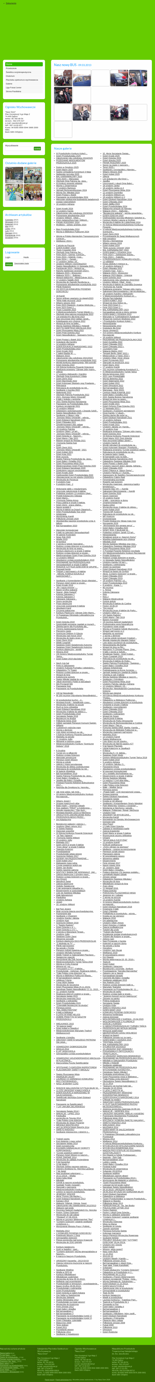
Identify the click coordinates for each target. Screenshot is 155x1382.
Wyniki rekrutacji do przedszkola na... (120, 445)
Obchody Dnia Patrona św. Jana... (72, 181)
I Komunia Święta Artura (67, 500)
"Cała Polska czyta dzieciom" (116, 1079)
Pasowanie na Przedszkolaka (69, 688)
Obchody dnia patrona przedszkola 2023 (74, 314)
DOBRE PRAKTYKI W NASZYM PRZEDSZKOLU (71, 1018)
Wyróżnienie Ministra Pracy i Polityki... (73, 1226)
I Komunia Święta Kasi (66, 443)
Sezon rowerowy (110, 496)
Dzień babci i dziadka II (113, 1306)
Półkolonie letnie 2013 (113, 1203)
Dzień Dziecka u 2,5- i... (67, 930)
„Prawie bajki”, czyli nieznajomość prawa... (122, 792)
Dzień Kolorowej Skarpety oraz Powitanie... (76, 383)
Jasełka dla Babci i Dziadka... (69, 780)
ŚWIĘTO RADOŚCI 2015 (114, 1008)
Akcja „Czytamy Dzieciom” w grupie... (120, 574)
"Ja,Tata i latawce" (64, 835)
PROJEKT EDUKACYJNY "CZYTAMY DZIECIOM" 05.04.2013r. (120, 1241)
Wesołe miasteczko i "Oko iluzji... (71, 810)
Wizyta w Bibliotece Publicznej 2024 (72, 232)
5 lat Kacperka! (63, 1162)
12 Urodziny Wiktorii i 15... (115, 686)
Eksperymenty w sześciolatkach (70, 890)
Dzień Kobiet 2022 (111, 383)
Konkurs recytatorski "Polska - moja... (120, 1279)
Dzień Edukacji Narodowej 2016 (117, 907)
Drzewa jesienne (110, 794)
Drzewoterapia (109, 519)
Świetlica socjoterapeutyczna (18, 72)
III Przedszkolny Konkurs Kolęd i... (72, 153)
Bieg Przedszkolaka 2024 (68, 229)
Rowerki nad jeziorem (113, 482)
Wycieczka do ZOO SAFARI (69, 1242)
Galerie (9, 84)
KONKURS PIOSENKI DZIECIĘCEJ (119, 1012)
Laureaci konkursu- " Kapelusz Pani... (120, 1300)
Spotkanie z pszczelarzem (115, 707)
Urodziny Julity (63, 934)
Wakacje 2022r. (63, 356)
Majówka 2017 (63, 842)
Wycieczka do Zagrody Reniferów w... (73, 282)
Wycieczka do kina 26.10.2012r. (70, 1279)
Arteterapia (61, 514)
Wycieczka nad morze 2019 (69, 636)
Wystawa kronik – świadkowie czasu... (73, 702)
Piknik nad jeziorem (65, 946)
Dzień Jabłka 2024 (111, 204)
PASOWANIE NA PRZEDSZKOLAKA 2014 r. (123, 1058)
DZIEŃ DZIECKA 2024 (113, 215)
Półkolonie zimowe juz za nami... (118, 1037)
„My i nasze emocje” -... (67, 587)
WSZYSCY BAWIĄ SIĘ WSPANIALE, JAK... (76, 872)
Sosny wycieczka (64, 601)
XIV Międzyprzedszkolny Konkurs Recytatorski (124, 553)
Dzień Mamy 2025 (64, 169)
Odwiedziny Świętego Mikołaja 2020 (119, 461)
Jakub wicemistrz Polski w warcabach (73, 681)
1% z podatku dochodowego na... (118, 773)
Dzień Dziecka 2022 (65, 365)
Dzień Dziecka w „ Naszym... (69, 436)
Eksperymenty (109, 861)
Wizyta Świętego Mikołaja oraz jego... (120, 544)
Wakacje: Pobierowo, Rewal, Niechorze (121, 810)
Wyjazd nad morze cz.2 (113, 631)
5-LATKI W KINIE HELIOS (68, 1014)
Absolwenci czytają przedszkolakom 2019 (75, 560)
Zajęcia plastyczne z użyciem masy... (73, 874)
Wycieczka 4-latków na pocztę (70, 705)
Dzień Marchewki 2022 (66, 381)
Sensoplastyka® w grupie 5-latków (72, 564)
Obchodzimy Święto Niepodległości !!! (120, 1081)
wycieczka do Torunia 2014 (68, 1118)
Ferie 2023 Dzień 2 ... (66, 307)
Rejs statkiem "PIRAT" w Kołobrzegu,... (74, 808)
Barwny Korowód (110, 620)
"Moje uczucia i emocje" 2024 (116, 248)
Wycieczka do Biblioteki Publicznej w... (120, 730)
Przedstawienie (63, 851)
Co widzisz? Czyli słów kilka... (116, 780)
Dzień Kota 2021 (64, 454)
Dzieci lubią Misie (64, 1178)
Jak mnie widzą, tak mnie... (68, 792)
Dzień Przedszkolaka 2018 (68, 714)
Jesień (59, 902)
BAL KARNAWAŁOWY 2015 (116, 1044)
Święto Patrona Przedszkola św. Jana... (74, 459)
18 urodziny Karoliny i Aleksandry (118, 294)
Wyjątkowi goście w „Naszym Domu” (119, 537)
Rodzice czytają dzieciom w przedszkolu (74, 546)
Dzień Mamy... (62, 498)
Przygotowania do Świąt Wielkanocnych (121, 236)
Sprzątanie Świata (111, 1003)
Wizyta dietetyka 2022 (113, 379)
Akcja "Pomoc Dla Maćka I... (69, 1196)
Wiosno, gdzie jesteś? (113, 1249)
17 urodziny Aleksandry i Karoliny (71, 374)
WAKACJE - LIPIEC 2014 (68, 1113)
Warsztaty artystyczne (66, 757)
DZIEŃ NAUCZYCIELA (113, 1286)
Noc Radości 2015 (111, 982)
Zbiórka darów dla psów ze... (116, 415)
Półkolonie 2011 (63, 1332)
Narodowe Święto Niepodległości (118, 1187)
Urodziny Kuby (109, 1005)
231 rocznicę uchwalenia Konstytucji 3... (121, 369)
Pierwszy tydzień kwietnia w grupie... (73, 950)
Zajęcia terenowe (111, 1017)
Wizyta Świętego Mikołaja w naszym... (120, 677)
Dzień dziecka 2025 (112, 160)
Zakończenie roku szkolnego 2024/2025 (74, 158)
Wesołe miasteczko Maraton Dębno (119, 640)
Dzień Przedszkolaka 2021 (115, 422)
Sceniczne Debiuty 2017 (67, 856)
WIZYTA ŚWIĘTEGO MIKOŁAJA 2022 (73, 328)
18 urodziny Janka (111, 185)
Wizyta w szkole (63, 762)
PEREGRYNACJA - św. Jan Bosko (118, 1205)
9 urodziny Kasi (63, 482)
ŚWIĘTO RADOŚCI (65, 1129)
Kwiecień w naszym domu (115, 943)
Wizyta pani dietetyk (112, 693)
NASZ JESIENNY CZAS (67, 1084)
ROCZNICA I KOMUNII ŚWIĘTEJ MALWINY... (124, 1120)
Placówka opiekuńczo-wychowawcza (22, 80)
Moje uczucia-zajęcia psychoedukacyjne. (75, 911)
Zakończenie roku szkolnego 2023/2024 (74, 213)
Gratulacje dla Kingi (112, 328)
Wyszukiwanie (11, 145)
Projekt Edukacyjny (111, 555)
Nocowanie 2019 (110, 523)
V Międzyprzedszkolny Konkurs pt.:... (120, 296)
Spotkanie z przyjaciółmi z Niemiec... (119, 169)
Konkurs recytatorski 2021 (68, 406)
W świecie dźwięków (65, 771)
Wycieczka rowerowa (112, 1221)
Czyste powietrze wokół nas (69, 865)
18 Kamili (60, 296)
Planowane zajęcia (111, 854)
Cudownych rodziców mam (68, 727)
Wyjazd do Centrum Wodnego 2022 (119, 319)
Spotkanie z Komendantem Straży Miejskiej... (77, 580)
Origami (106, 838)
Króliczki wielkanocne (112, 845)
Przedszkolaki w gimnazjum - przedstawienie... (77, 1284)
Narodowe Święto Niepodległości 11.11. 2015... (78, 989)
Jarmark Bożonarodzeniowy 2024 (71, 190)
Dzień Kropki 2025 (111, 156)
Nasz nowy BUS (110, 1251)
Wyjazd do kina (63, 675)
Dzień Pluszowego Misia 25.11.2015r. (73, 987)
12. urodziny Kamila (65, 991)
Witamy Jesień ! (63, 801)
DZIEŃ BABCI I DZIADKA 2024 (117, 252)
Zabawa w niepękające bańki (116, 828)
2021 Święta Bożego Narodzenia (71, 401)
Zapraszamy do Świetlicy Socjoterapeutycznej (124, 475)
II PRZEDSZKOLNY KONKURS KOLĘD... (122, 259)
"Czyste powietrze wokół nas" (69, 1153)
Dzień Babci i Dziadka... (114, 870)
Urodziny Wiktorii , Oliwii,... (68, 218)
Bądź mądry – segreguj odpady (70, 805)
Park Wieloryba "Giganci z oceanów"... (120, 805)
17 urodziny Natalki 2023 (67, 280)
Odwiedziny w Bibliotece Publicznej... (120, 700)
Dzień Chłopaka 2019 (113, 576)
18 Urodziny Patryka (65, 429)
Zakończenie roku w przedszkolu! (118, 1288)
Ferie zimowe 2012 (65, 1306)
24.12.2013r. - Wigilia (66, 1176)
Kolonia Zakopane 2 (65, 594)
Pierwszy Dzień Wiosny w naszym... (72, 1155)
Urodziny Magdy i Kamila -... (116, 1258)
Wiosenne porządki (65, 939)
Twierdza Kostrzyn (64, 849)
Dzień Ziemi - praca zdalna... (69, 505)
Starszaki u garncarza (66, 1187)
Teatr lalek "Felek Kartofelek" (116, 1265)
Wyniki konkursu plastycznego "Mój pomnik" (76, 362)
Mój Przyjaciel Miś (64, 684)
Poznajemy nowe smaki (113, 626)
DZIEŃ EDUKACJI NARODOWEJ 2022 (74, 346)
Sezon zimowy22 (110, 330)
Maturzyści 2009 (63, 1323)
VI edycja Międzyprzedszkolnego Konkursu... (123, 1143)
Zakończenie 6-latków (113, 718)
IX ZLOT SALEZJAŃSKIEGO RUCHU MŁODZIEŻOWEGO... (120, 1105)
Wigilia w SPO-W (64, 1272)
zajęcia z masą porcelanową (69, 764)
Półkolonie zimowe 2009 (114, 1323)
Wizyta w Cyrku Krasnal (67, 964)
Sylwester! (107, 1268)
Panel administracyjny (64, 1380)
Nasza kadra (5, 1353)
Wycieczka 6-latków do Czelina (117, 603)
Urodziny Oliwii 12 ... (112, 613)
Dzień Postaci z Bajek (66, 195)
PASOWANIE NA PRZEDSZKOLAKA (73, 562)
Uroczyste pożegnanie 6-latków (70, 606)
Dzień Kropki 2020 (64, 473)
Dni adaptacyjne (110, 920)
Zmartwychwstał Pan (112, 502)
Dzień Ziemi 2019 (64, 640)
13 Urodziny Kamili (111, 737)
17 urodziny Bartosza (66, 188)
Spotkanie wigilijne (111, 1173)
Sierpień (8, 233)
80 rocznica (108, 587)
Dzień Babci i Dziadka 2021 (68, 461)
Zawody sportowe (111, 1228)
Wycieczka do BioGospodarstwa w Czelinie (122, 723)
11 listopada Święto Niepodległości (119, 560)
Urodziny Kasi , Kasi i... (113, 271)
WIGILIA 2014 (62, 1049)
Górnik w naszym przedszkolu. (70, 1182)
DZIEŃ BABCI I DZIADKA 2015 (117, 1040)
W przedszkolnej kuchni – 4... (69, 700)
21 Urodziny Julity (64, 739)
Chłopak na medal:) (112, 1099)
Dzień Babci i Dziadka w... (68, 778)
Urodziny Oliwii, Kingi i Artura (116, 358)
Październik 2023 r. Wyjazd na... (71, 268)
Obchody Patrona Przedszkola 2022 (72, 395)
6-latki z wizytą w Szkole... (115, 652)
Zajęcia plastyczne (64, 883)
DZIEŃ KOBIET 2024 (66, 248)
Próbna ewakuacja (111, 1001)
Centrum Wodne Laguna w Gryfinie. (119, 220)
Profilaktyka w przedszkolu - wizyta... (119, 913)
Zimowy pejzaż (109, 877)
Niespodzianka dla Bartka (114, 645)
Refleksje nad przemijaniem (69, 1281)
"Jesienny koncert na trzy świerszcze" (120, 996)
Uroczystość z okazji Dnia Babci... (118, 183)
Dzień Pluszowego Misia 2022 (70, 330)
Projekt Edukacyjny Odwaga (69, 496)
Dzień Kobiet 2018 (111, 760)
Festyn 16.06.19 (110, 606)
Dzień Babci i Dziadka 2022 (115, 395)
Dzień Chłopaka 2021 (66, 422)
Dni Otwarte (108, 957)
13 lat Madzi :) (62, 1164)
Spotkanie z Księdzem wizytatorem (119, 411)
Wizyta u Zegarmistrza (66, 185)
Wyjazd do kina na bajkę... (68, 323)
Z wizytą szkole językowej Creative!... (120, 638)
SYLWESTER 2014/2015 (114, 1046)
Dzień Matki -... (6, 1370)
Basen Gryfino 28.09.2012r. (68, 1286)
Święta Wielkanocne (112, 739)
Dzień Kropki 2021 (111, 424)
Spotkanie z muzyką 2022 (68, 390)
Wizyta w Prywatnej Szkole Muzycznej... (121, 629)
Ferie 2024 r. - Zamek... (67, 259)
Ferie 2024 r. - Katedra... (114, 257)
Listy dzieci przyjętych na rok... (70, 732)
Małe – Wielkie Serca (112, 787)
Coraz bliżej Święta (65, 982)
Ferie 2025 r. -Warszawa (67, 179)
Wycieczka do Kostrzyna (67, 1304)
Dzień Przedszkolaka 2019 (115, 583)
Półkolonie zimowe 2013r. (114, 1261)
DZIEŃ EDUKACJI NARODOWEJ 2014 (121, 1097)
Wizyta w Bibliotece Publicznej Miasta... (74, 975)
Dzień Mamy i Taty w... (113, 725)
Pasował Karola (63, 569)
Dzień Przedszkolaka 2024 (115, 206)
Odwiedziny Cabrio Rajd (114, 477)
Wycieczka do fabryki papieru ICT (118, 744)
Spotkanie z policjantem (114, 714)
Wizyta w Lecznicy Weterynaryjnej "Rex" (74, 1219)
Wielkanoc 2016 (110, 952)
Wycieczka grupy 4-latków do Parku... (120, 610)
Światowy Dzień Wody (113, 755)
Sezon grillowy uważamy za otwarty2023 (74, 298)
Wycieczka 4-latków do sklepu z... (71, 711)
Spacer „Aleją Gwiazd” (66, 592)
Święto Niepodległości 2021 (69, 413)
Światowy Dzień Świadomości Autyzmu (74, 645)
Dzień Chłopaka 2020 (113, 468)
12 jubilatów (108, 261)
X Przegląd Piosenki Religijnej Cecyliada (121, 551)
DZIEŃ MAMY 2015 (112, 1010)
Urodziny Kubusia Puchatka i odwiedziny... (75, 668)
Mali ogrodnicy (109, 238)
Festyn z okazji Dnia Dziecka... (117, 1212)
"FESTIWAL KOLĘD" (112, 1042)
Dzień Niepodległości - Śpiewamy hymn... (75, 335)
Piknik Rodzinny (63, 287)
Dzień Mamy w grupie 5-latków (117, 833)
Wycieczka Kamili (111, 817)
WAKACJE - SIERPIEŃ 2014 (116, 1111)
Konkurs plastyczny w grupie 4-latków (73, 551)
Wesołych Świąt (63, 881)
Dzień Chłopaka (110, 911)
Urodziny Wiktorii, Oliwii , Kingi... (117, 282)
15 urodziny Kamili (111, 498)
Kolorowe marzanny (112, 1233)
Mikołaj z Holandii (111, 1063)
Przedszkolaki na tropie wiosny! (70, 1302)
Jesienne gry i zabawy (113, 895)
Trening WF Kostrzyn (112, 512)
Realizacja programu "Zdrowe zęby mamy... (123, 289)
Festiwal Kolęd (109, 1166)
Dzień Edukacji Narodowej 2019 (117, 569)
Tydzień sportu (63, 1139)
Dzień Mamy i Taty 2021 (67, 438)
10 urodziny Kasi (110, 429)
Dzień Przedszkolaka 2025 (68, 156)
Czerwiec (9, 220)
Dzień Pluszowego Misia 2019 (116, 548)
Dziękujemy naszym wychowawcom (72, 470)
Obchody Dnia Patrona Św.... (69, 252)
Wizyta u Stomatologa (113, 241)
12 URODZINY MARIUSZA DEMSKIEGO (122, 1056)
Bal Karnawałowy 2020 (66, 526)
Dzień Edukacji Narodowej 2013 (70, 1199)
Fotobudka (61, 1116)
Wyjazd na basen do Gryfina (116, 571)
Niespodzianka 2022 (112, 326)
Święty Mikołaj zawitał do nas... (70, 679)
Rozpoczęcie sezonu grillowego (117, 835)
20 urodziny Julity (64, 840)
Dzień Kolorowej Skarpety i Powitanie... (121, 447)
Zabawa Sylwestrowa (112, 668)
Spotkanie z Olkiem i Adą (67, 415)
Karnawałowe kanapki (113, 975)
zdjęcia (106, 176)
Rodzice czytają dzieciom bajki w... (118, 985)
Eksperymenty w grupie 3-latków (118, 776)
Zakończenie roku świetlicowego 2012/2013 (76, 1205)
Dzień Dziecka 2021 (112, 434)
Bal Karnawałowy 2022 (113, 388)
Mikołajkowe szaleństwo (67, 1277)
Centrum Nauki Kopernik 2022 (116, 392)
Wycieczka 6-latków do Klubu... (117, 661)
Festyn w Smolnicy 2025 (67, 167)
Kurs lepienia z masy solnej (68, 1141)
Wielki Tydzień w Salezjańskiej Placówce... (75, 955)
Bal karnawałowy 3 (65, 1313)
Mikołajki (60, 1180)
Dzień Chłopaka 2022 (113, 344)
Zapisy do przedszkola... (9, 1357)
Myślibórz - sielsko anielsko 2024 (71, 225)
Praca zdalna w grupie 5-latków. (70, 502)
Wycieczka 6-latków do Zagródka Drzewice (122, 284)
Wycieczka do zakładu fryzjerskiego (72, 1159)
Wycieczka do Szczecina (67, 985)
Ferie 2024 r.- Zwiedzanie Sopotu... (119, 254)
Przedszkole (11, 68)
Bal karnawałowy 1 (111, 1309)
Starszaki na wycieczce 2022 (116, 362)
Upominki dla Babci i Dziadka (116, 978)
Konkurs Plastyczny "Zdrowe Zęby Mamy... (75, 613)
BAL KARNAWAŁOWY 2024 (116, 250)
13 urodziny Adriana (112, 420)
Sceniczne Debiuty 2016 (67, 923)
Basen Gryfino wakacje (66, 590)
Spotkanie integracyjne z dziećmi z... (73, 1132)
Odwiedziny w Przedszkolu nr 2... (118, 1272)
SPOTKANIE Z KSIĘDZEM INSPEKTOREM (76, 1067)
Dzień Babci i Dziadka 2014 (115, 1164)
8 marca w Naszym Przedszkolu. (71, 1256)
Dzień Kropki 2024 (64, 208)
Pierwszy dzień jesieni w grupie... (71, 583)
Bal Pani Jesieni (63, 909)
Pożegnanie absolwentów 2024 (70, 215)
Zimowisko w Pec (111, 1304)
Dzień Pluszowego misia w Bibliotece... (120, 1077)
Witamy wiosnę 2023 (65, 303)
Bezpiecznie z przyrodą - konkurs (118, 968)
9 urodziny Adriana (111, 762)
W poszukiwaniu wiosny (114, 856)
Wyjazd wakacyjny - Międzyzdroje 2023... (75, 277)
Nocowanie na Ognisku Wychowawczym (121, 819)
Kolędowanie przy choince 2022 (70, 321)
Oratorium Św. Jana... (8, 1361)
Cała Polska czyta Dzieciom (115, 785)
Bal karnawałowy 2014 (113, 1159)
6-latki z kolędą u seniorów (68, 399)
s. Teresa (107, 590)
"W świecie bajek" (64, 1026)
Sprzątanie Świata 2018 (67, 716)
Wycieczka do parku (112, 991)
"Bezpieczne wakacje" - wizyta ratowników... (123, 213)
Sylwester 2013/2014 (112, 1171)
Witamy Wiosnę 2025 (112, 172)
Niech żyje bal (62, 663)
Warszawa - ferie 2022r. (113, 390)
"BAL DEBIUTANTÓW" (66, 1010)
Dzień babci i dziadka (66, 1309)
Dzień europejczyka (65, 1146)
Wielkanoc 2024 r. (64, 241)
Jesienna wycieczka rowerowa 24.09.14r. (121, 1109)
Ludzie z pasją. (109, 1162)
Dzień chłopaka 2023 (112, 268)
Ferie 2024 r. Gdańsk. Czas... (69, 257)
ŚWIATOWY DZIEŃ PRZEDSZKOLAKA (121, 1102)
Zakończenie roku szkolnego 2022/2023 (121, 280)
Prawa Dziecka (109, 890)
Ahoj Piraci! (108, 824)
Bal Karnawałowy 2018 (66, 773)
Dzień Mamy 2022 (111, 365)
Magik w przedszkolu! (113, 1297)
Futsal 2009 (108, 1325)
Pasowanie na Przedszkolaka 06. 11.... (120, 989)
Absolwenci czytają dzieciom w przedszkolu (123, 702)
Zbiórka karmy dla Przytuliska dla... (72, 626)
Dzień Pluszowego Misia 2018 (116, 681)
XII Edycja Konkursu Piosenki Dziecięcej (121, 436)
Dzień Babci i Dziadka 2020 (115, 528)
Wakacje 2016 (109, 918)
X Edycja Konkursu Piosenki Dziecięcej (74, 734)
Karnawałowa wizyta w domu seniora (120, 312)
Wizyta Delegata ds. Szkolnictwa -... (119, 1281)
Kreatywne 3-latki (111, 909)
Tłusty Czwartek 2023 (66, 310)
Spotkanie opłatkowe (112, 1065)
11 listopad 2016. (111, 888)
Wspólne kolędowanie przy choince (119, 539)
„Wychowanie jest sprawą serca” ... (119, 525)
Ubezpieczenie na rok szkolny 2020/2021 (75, 477)
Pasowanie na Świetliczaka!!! (69, 1104)
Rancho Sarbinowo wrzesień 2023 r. (72, 271)
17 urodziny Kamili (111, 367)
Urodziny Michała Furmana (68, 952)
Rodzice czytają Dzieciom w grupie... (73, 877)
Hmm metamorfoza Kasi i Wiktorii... (72, 220)
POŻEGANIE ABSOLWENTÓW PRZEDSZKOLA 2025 (70, 161)
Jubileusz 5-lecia (64, 980)
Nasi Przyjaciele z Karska (114, 941)
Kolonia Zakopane (111, 592)
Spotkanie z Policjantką (113, 1318)
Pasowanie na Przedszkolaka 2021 (72, 404)
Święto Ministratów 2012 (67, 1300)
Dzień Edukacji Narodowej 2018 (70, 709)
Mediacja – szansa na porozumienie (119, 849)
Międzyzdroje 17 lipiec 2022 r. (116, 356)
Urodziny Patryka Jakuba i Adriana (118, 684)
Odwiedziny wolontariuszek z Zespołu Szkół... (77, 411)
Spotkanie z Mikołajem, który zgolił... (119, 1313)
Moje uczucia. (62, 457)
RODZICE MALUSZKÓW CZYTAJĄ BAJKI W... (77, 1088)
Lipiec (7, 229)
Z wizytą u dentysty (111, 636)
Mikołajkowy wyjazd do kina (115, 883)
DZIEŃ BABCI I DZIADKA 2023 (117, 314)
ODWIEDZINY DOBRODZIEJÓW (71, 1046)
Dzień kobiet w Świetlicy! (67, 1028)
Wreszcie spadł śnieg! (113, 1031)
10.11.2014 (108, 1083)
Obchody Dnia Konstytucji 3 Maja (71, 376)
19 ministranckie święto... (10, 1368)
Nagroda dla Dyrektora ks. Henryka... (73, 787)
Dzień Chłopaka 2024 (113, 202)
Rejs (105, 594)
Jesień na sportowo (112, 567)
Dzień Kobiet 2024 (111, 245)
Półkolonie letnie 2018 (66, 721)
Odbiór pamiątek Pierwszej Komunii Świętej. (76, 723)
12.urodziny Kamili (111, 842)
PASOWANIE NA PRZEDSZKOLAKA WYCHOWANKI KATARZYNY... (120, 1068)
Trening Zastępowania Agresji (69, 629)
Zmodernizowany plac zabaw (69, 424)
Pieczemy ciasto (63, 631)
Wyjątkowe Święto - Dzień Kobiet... (119, 654)
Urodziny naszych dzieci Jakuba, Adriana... (122, 466)
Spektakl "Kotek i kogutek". (68, 1185)
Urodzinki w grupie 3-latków (115, 705)
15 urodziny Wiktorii (65, 408)
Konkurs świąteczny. (65, 1247)
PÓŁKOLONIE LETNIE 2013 (116, 1208)
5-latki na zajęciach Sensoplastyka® (72, 532)
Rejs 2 (106, 597)
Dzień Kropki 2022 (64, 351)
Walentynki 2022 (63, 392)
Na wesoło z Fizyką (65, 948)
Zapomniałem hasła (21, 263)
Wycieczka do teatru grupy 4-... (70, 638)
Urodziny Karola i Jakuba (67, 918)
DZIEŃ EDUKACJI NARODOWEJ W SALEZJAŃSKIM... (73, 1094)
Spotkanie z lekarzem (113, 966)
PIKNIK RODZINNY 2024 (68, 222)
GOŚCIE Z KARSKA (112, 1024)
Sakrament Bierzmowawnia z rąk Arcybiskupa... (124, 291)
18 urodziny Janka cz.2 (113, 188)
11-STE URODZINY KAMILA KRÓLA (73, 1090)
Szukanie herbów (111, 1238)
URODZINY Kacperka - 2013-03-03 (72, 1261)
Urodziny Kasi (109, 812)
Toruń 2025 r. (109, 167)
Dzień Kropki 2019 (64, 585)
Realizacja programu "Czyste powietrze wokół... (124, 450)
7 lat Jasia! (61, 1171)
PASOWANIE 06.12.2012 (114, 1274)
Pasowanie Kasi (63, 686)
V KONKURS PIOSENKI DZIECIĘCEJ (73, 1233)
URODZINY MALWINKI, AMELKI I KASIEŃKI (123, 1113)
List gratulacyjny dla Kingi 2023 (70, 316)
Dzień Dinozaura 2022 (113, 385)
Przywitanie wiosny (65, 1329)
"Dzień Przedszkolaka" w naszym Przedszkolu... (125, 1199)
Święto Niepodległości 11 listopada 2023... (75, 266)
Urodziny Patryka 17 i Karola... (117, 473)
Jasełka (106, 181)
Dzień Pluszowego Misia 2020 (70, 463)
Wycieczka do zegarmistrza (115, 1169)
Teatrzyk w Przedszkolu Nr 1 (116, 1302)
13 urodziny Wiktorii (65, 558)
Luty (7, 231)
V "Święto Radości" (65, 925)
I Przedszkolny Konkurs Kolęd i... (118, 321)
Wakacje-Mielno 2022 (113, 351)
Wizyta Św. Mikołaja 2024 (68, 192)
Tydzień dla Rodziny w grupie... (117, 936)
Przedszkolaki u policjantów (68, 1288)
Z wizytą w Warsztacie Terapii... (70, 932)
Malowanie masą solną (66, 863)
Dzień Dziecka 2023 (112, 277)
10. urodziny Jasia (111, 868)
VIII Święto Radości (112, 615)
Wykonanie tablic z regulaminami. (71, 489)
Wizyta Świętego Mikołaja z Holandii (72, 326)
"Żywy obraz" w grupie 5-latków (70, 847)
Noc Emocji (61, 879)
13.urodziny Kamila (111, 900)
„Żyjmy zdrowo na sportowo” (116, 847)
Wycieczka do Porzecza (67, 479)
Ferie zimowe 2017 (111, 863)
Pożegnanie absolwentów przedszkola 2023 (76, 284)
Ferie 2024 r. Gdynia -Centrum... (71, 254)
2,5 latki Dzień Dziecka (113, 826)
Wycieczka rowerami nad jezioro (117, 732)
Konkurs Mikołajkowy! (66, 1274)
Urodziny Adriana (64, 900)
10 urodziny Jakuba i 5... (114, 764)
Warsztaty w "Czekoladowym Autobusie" (121, 316)
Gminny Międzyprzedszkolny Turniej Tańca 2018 (125, 757)
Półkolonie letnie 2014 (113, 1118)
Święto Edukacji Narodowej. (115, 796)
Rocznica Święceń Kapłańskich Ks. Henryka (76, 1210)
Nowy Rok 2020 (63, 537)
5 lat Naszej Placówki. (113, 746)
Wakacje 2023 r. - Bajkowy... (69, 275)
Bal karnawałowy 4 (111, 1311)
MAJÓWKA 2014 (110, 1127)
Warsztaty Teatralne (112, 987)
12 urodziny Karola (65, 211)
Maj (6, 226)
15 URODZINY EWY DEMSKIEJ (118, 1049)
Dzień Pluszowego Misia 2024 (116, 190)
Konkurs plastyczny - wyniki (68, 649)
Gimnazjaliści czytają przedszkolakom (73, 1053)
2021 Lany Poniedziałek (114, 376)
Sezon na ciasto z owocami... (116, 165)
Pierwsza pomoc (110, 789)
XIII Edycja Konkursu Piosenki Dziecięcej (75, 367)
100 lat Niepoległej (64, 693)
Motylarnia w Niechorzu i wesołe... (118, 808)
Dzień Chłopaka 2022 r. (113, 346)
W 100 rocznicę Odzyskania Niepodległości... (77, 695)
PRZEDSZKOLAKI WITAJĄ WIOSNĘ (120, 1028)
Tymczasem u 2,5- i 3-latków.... (70, 968)
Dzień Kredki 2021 (111, 404)
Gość (58, 445)
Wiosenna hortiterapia (113, 1014)
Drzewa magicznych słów (67, 803)
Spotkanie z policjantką (66, 1001)
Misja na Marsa (110, 1224)
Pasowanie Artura (111, 767)
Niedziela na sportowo (113, 633)
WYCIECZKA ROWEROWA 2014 (118, 1148)
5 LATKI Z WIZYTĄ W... (113, 1090)
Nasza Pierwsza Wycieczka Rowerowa (120, 1235)
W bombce (61, 542)
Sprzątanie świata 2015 (67, 996)
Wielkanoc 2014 (110, 1141)
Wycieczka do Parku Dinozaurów (118, 721)
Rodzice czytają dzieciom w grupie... (73, 553)
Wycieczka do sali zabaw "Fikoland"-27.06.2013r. (67, 1216)
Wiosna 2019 (62, 652)
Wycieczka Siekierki (65, 1297)
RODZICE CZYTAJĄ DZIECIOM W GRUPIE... (77, 567)
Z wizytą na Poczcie (65, 245)
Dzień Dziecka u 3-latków (114, 925)
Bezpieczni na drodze (66, 718)
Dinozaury (107, 1329)
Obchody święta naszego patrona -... (73, 1166)
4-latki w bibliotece (64, 1012)
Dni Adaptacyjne (63, 819)
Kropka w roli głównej (112, 801)
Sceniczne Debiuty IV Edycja (69, 633)
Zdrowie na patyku (111, 998)
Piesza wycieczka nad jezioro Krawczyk (74, 1240)
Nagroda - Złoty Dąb (112, 1157)
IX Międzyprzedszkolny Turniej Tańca (120, 372)
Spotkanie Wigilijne (65, 1270)
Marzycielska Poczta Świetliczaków (72, 1063)
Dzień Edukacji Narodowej (115, 1194)
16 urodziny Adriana (65, 204)
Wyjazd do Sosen (111, 716)
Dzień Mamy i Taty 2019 (114, 617)
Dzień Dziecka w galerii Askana (70, 1293)
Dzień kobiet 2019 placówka (69, 659)
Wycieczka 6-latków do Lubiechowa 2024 (122, 222)
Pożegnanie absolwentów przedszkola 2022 (76, 360)
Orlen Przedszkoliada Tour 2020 (71, 512)
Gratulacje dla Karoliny (66, 342)
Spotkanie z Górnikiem (113, 679)
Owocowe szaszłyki (65, 831)
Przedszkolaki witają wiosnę (69, 854)
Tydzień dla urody (111, 930)
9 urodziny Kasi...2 (64, 484)
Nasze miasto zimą (111, 865)
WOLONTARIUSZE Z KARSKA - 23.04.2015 (123, 1019)
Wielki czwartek (63, 642)
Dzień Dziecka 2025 (112, 158)
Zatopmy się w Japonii (113, 973)
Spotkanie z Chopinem (66, 916)
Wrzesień (9, 222)
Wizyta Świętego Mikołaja (114, 778)
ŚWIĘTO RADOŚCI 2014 (114, 1123)
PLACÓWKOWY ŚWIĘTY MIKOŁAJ (72, 1070)
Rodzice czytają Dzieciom (68, 755)
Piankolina (61, 897)
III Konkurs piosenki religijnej (69, 183)
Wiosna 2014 (109, 1139)
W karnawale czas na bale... (116, 457)
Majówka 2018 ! (110, 734)
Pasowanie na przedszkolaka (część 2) (74, 1318)
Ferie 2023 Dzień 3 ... (113, 305)
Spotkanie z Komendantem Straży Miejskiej (122, 803)
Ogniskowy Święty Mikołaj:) (115, 1072)
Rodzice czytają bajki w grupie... (117, 994)
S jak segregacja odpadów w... (70, 888)
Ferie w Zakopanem (65, 665)
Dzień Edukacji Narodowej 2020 (70, 468)
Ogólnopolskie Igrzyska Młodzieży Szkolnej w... (124, 218)
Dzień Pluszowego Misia (114, 783)
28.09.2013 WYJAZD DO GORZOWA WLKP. (123, 1192)
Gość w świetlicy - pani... (67, 1249)
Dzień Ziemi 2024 (111, 234)
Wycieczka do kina (111, 881)
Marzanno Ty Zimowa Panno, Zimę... (120, 649)
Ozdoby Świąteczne (65, 886)
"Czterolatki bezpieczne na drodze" (72, 1005)
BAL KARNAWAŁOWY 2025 (69, 176)
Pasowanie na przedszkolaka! (11, 1366)
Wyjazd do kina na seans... (115, 399)
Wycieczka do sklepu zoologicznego (72, 767)
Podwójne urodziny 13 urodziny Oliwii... (74, 493)
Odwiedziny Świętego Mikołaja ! (117, 879)
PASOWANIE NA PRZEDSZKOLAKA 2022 (122, 339)
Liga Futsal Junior (13, 87)
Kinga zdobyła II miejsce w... (116, 264)
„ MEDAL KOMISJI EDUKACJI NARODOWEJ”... (70, 575)
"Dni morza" (108, 608)
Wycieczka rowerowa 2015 (68, 998)
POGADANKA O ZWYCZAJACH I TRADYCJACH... (118, 1052)
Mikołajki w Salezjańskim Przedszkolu (120, 1060)
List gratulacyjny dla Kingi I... (116, 179)
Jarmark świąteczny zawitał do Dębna (120, 672)
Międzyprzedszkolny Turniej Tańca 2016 (74, 962)
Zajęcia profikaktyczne (113, 927)
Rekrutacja (61, 385)
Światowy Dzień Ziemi (66, 936)
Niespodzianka (109, 323)
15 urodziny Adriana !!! (113, 266)
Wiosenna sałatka (111, 858)
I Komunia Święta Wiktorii (68, 838)
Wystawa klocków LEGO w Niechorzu (73, 812)
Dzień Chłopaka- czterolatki (68, 1320)
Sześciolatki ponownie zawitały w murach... (76, 624)
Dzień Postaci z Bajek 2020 (115, 463)
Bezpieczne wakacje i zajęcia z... (71, 824)
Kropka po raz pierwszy (113, 916)
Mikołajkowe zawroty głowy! (115, 1176)
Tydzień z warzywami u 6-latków (71, 571)
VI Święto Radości (64, 828)
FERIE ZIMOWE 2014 (66, 1157)
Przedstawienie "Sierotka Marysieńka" (120, 971)
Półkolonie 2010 (110, 1327)
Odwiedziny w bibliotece (114, 1196)
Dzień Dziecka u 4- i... (66, 927)
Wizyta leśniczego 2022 (113, 374)
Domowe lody (109, 822)
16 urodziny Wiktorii (112, 337)
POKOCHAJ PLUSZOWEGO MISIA (119, 893)
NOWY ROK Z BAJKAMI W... (116, 530)
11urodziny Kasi (110, 349)
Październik (10, 235)
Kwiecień (9, 224)
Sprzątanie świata (111, 799)
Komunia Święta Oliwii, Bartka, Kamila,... (121, 727)
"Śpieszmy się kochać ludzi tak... (118, 1086)
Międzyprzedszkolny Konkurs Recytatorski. (76, 1189)
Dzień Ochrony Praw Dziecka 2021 (119, 406)
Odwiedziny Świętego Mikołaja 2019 (119, 546)
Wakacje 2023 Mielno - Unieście (117, 275)
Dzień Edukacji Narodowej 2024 (117, 199)
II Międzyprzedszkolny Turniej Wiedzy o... (75, 312)
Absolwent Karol (63, 608)
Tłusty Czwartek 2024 (66, 250)
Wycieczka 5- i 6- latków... (115, 753)
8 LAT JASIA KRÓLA (65, 1051)
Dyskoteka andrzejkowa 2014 (116, 1074)
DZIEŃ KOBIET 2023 (112, 300)
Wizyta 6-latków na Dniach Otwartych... (74, 509)
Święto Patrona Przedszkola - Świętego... (122, 663)
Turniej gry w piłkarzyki (66, 753)
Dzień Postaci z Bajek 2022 (68, 339)
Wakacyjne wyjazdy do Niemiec (117, 208)
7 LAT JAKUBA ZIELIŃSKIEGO (70, 1106)
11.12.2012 (108, 1254)
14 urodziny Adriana (65, 344)
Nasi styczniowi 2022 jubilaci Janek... (73, 319)
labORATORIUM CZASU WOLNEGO (120, 1033)
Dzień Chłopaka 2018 (113, 709)
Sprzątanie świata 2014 (67, 1143)
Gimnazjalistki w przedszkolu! (116, 1290)
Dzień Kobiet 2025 (111, 174)
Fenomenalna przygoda (113, 479)
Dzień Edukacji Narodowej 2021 (70, 420)
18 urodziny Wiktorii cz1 (114, 195)
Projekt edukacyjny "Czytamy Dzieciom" (121, 1270)
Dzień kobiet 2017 (64, 861)
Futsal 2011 (61, 1327)
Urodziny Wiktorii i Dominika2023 (71, 264)
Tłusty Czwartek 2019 (113, 656)
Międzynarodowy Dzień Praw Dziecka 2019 (76, 555)
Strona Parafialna (13, 91)
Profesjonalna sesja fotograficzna (118, 624)
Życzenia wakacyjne (65, 610)
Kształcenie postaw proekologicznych (120, 934)
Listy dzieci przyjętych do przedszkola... (121, 642)
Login (7, 257)
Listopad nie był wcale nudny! (116, 1185)
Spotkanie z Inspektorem (67, 1334)
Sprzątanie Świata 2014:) (67, 1111)
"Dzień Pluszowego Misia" (115, 1182)
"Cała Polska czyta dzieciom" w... (71, 973)
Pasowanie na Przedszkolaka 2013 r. (120, 1178)
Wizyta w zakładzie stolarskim (116, 1215)
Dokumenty (11, 3)
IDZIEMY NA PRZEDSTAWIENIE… (72, 858)
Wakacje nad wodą (65, 1208)
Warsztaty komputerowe (67, 530)
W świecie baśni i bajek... (114, 454)
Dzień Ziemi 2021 (64, 447)
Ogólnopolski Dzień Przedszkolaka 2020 (74, 475)
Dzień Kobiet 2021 (64, 452)
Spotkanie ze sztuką (112, 1226)
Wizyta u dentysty (64, 730)
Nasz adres (4, 1363)
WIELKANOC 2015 (65, 1024)
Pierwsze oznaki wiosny (114, 851)
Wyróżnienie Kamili (65, 516)
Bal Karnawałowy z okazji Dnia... (118, 1263)
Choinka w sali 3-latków (113, 675)
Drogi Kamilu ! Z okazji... (114, 413)
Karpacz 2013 (62, 1201)
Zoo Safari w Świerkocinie (68, 1295)
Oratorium (10, 76)
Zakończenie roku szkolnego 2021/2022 (74, 358)
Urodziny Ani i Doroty (112, 1245)
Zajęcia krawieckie (111, 831)
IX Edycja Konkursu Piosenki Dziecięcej (74, 833)
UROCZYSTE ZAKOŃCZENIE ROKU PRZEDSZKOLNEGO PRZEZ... (73, 816)
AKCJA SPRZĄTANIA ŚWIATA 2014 (72, 1127)
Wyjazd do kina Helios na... (115, 303)
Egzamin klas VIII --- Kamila (115, 489)
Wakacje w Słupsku (112, 1201)
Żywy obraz (108, 886)
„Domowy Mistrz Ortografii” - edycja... (73, 417)
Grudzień (9, 237)
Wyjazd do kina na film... (114, 647)
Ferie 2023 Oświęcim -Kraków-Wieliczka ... (76, 305)
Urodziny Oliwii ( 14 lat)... (67, 431)
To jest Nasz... (5, 1355)
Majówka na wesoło (65, 737)
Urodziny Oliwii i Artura (113, 923)
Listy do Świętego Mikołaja (68, 893)
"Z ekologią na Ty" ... (65, 943)
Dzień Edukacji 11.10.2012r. (115, 1284)
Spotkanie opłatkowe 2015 (115, 980)
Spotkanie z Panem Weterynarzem (119, 1277)
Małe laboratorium (64, 895)
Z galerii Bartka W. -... (66, 353)
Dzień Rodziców (110, 1332)
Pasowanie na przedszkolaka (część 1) (74, 1316)
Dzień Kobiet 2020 (111, 509)
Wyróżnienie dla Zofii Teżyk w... (70, 959)
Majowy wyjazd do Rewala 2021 (71, 440)
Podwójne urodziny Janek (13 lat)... (119, 532)
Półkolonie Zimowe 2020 (67, 519)
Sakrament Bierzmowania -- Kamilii (119, 491)
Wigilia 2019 (61, 539)
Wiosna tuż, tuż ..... (65, 966)
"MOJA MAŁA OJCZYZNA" (115, 840)
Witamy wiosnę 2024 (112, 243)
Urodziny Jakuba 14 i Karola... (116, 427)
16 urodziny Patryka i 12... (115, 580)
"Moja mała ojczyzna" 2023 (68, 300)
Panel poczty (49, 1380)
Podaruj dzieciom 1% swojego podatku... (121, 872)
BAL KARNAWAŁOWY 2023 (116, 310)
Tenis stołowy (62, 1325)
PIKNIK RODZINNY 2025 (114, 163)
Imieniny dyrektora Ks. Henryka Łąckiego (75, 1169)
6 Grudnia (60, 750)
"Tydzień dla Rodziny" (113, 932)
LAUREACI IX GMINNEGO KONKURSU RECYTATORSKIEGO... (74, 1080)
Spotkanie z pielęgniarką (114, 564)
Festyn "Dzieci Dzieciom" (67, 1212)
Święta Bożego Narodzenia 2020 (118, 459)
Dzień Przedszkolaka (66, 1290)
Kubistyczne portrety (65, 677)
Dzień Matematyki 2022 (113, 381)
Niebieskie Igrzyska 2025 (67, 174)
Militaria (59, 725)
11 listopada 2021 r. (112, 408)
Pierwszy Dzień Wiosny (67, 760)
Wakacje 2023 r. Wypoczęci (68, 273)
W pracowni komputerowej (115, 771)
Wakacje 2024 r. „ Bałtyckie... (116, 211)
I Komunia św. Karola (112, 287)
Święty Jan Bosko (64, 868)
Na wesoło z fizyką (111, 946)
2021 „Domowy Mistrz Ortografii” (71, 397)
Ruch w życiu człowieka (67, 707)
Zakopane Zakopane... (66, 599)
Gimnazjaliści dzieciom (66, 1238)
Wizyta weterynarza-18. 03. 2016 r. (119, 959)
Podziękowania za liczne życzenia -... (120, 670)
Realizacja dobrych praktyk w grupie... (73, 994)
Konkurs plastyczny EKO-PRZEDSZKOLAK (76, 941)
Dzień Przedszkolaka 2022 (68, 349)
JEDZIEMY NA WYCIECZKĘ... (117, 815)
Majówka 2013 (63, 1231)
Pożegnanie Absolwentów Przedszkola (120, 1116)
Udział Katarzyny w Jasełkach (116, 748)
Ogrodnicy (107, 948)
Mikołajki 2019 (109, 542)
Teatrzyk (106, 962)
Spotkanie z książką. (65, 1037)
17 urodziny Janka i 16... (67, 261)
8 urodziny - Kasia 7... (113, 585)
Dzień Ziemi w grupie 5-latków (70, 845)
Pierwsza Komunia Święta (115, 1231)
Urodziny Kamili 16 (111, 443)
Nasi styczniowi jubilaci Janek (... (118, 440)
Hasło (26, 257)
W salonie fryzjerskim (66, 535)
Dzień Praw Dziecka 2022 (68, 332)
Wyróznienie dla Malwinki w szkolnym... (121, 1180)
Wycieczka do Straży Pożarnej (70, 1123)
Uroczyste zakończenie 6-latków (71, 491)
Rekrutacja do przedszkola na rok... (72, 388)
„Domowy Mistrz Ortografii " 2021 (71, 450)
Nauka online (109, 505)
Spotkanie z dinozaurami (9, 1372)
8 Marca (106, 750)
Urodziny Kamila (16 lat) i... (115, 562)
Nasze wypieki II (63, 507)
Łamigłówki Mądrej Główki (115, 874)
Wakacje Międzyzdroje (113, 599)
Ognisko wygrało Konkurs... (10, 1359)
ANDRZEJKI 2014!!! (65, 1077)
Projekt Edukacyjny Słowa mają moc (119, 521)
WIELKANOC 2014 (111, 1125)
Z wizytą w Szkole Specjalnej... (70, 544)
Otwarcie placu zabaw (113, 1320)
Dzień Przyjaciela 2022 (113, 360)
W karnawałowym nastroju (68, 978)
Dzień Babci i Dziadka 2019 (115, 665)
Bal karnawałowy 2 (65, 1311)
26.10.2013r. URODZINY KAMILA (118, 1189)
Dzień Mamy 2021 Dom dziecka (117, 438)
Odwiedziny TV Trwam (66, 670)
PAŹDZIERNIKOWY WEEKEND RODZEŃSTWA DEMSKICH (117, 1094)
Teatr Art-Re (108, 1293)
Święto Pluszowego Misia (68, 1074)
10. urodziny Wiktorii (65, 904)
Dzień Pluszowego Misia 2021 (116, 401)
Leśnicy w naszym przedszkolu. (70, 1192)
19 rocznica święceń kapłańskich (118, 622)
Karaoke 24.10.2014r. (113, 1088)
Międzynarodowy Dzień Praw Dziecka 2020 (76, 466)
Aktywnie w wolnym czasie (68, 741)
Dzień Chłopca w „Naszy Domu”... (118, 470)
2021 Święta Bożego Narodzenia (118, 397)
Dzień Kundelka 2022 (112, 342)
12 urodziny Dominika (113, 192)
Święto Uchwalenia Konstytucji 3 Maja (73, 172)
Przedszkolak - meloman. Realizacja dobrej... (77, 971)
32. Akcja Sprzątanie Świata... (116, 153)
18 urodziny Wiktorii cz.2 (114, 197)
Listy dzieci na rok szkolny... (115, 741)
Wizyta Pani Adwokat (112, 298)
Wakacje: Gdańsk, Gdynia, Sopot (71, 1203)
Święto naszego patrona (67, 870)
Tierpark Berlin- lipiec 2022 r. (116, 353)
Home (9, 64)
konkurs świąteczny (112, 1295)
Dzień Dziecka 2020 (112, 493)
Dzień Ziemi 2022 (64, 379)
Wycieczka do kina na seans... (70, 548)
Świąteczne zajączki (65, 957)
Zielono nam (108, 939)
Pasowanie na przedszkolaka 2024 (72, 197)
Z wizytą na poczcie (112, 897)
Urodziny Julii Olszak (112, 950)
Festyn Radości (110, 1210)
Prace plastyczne (64, 603)
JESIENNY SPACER (65, 1194)
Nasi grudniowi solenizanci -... (70, 1173)
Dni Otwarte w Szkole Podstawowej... (120, 1155)
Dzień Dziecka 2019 (65, 622)
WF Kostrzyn (109, 516)
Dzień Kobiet (108, 964)
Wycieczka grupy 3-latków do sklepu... (120, 507)
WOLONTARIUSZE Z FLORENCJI (118, 1021)
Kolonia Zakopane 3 (65, 597)
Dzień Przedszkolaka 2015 (68, 1003)
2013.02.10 (108, 1256)
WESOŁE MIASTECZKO (67, 1125)
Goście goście (109, 601)
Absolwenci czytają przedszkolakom (119, 769)
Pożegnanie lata (63, 913)
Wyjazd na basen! (111, 1035)
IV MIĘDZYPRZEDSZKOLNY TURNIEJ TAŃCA (124, 1026)
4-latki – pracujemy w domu (115, 500)
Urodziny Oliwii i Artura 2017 (69, 826)
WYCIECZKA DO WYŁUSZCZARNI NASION (123, 1146)
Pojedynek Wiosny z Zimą (68, 1235)
